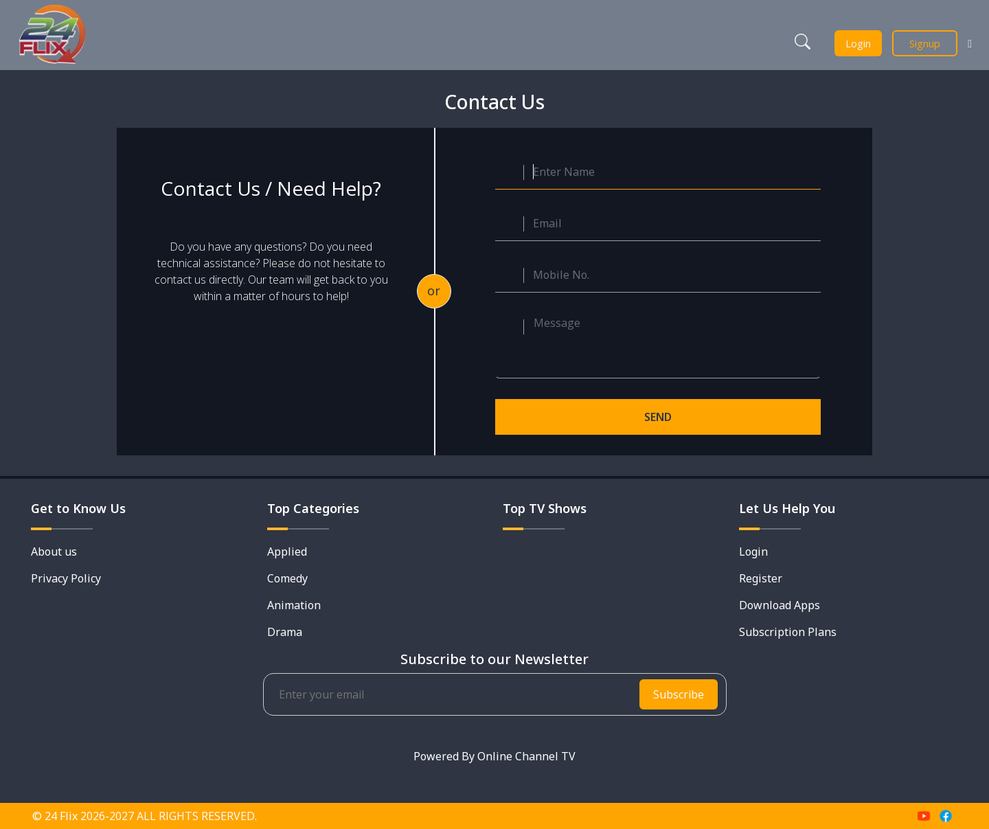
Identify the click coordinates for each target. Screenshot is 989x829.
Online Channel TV (526, 756)
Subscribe (678, 694)
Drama (284, 631)
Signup (924, 43)
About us (54, 551)
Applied (287, 551)
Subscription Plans (788, 631)
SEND (658, 416)
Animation (294, 605)
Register (760, 578)
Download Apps (779, 605)
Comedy (287, 578)
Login (858, 43)
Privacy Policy (66, 578)
